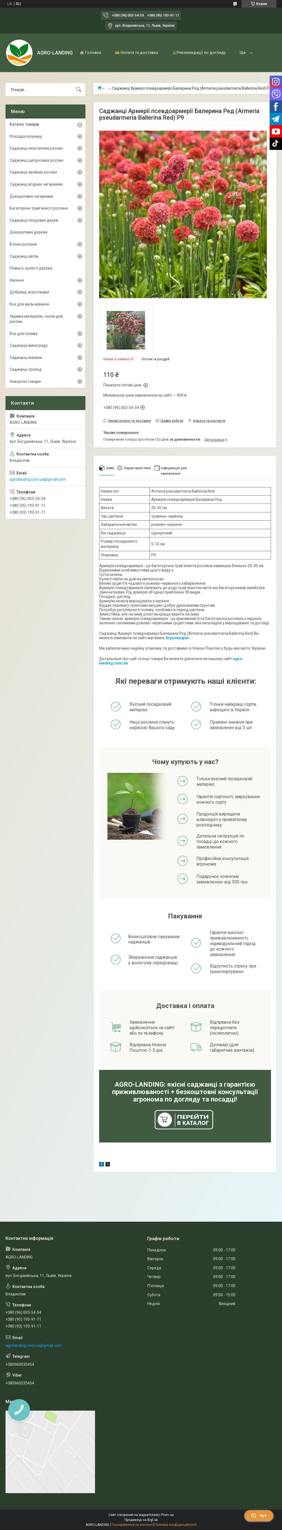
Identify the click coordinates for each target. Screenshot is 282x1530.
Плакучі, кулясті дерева (31, 268)
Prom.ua (167, 1515)
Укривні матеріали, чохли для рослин (36, 319)
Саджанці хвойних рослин (33, 172)
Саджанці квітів (24, 256)
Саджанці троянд (26, 369)
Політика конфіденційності (175, 1525)
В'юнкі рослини (23, 244)
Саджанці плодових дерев (34, 220)
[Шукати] (78, 89)
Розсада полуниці (26, 136)
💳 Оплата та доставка (136, 52)
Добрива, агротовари (29, 292)
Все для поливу (24, 333)
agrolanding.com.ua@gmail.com (38, 479)
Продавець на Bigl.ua (141, 1520)
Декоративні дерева (28, 232)
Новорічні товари (25, 381)
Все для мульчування (29, 304)
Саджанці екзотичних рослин (36, 148)
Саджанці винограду (29, 345)
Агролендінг (177, 638)
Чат (259, 1515)
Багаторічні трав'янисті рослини (39, 208)
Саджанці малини (26, 357)
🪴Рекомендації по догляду (199, 52)
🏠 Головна (90, 52)
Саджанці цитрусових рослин (36, 160)
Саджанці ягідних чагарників (36, 184)
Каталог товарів (24, 124)
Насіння (17, 280)
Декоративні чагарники (31, 196)
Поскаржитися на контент (132, 1525)
